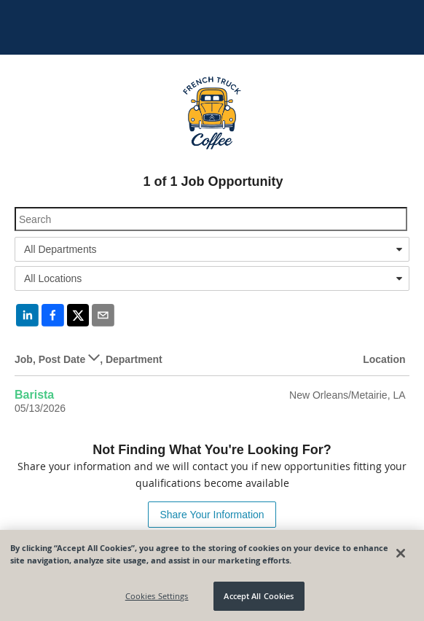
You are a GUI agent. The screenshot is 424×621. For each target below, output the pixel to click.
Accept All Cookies (259, 595)
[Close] (401, 553)
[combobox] (212, 249)
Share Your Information (212, 514)
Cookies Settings (157, 595)
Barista (34, 394)
